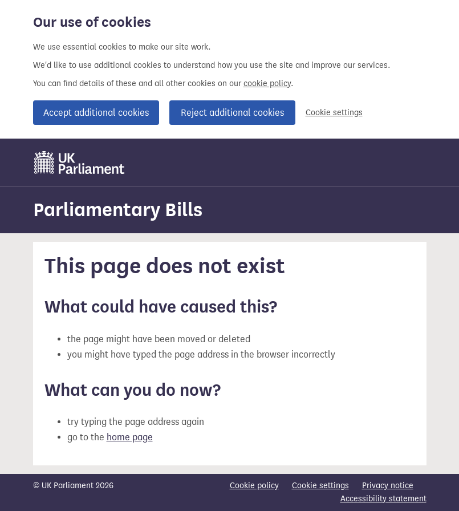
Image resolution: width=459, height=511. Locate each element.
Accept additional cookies (96, 112)
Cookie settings (334, 112)
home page (130, 437)
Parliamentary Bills (117, 209)
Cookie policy (254, 485)
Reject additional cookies (232, 112)
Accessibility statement (383, 499)
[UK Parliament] (79, 162)
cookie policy (267, 83)
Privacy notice (387, 485)
